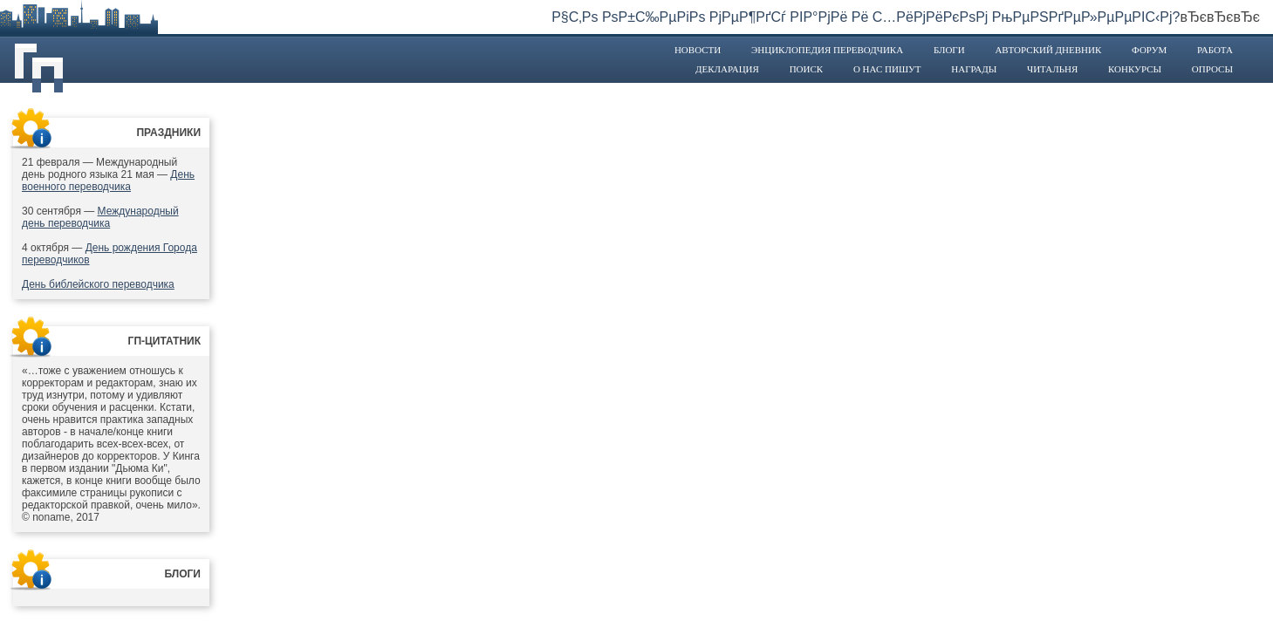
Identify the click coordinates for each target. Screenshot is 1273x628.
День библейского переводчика (98, 284)
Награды (973, 69)
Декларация (727, 69)
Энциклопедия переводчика (827, 49)
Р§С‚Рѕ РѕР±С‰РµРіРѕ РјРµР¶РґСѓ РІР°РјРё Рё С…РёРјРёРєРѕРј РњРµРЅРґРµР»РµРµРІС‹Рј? (865, 17)
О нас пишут (887, 69)
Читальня (1052, 69)
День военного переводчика (108, 180)
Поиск (807, 69)
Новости (697, 49)
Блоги (949, 49)
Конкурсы (1134, 69)
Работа (1215, 49)
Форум (1149, 49)
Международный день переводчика (100, 217)
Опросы (1212, 69)
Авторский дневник (1048, 49)
